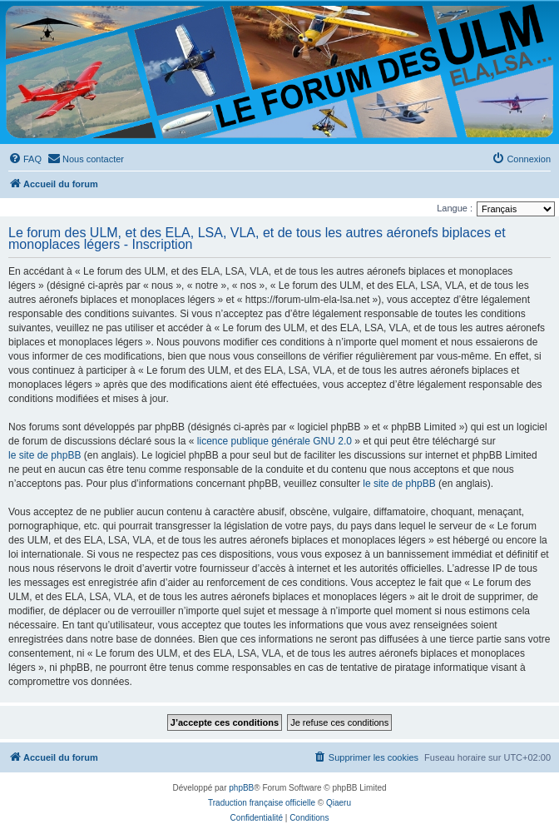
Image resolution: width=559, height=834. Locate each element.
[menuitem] (25, 159)
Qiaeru (338, 802)
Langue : (454, 208)
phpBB (241, 787)
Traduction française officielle (261, 802)
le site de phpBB (44, 455)
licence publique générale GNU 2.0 (274, 441)
